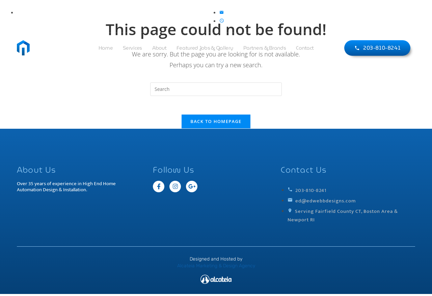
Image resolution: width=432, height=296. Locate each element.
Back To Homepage (215, 123)
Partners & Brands (264, 48)
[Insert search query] (216, 89)
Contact (305, 48)
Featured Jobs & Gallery (205, 48)
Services (132, 48)
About (159, 48)
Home (106, 48)
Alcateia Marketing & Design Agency (216, 268)
